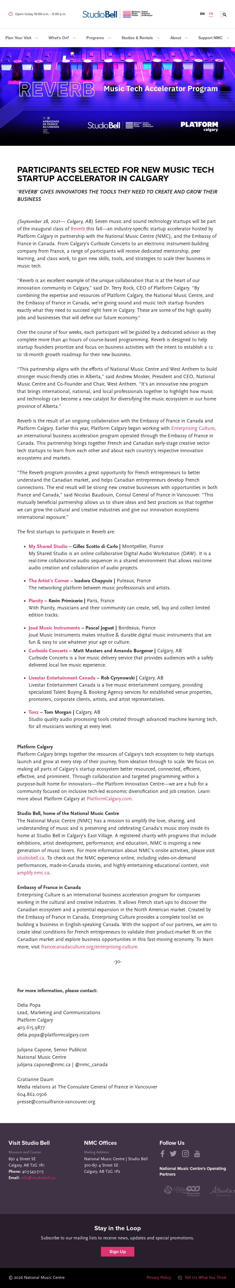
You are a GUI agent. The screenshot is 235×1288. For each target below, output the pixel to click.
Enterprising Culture (192, 428)
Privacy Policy (159, 1278)
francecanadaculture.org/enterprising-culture (89, 947)
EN (202, 14)
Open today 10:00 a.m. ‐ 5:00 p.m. (40, 14)
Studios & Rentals (141, 37)
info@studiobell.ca (38, 1178)
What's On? (62, 37)
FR (211, 14)
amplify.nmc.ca (33, 873)
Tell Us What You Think (202, 1278)
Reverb (78, 229)
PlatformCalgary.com (109, 799)
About (179, 37)
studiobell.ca (30, 858)
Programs (98, 37)
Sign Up (117, 1252)
